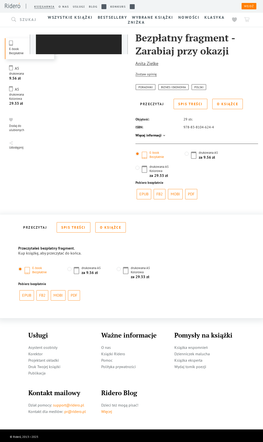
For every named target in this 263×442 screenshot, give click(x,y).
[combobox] (27, 19)
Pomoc (107, 358)
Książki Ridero (113, 351)
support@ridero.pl (68, 402)
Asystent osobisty (42, 345)
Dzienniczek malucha (192, 351)
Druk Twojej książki (44, 364)
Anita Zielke (146, 63)
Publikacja (37, 370)
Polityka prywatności (118, 364)
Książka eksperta (188, 358)
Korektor (35, 351)
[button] (27, 19)
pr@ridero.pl (75, 409)
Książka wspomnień (191, 345)
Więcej (106, 409)
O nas (106, 345)
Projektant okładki (43, 358)
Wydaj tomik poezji (190, 364)
